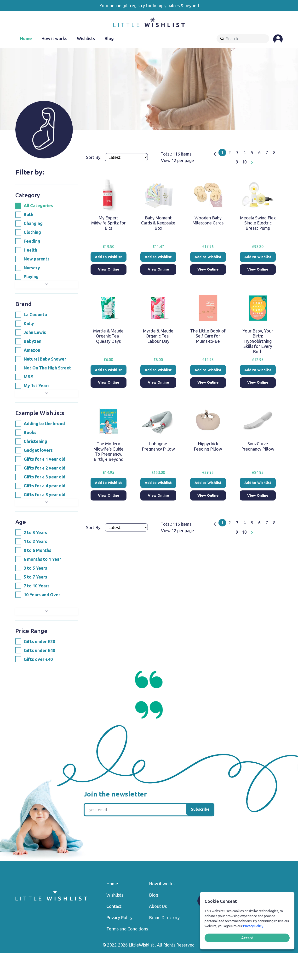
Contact (113, 906)
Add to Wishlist (108, 257)
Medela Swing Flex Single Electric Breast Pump (258, 222)
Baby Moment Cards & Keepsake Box (158, 222)
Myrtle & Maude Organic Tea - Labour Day (158, 336)
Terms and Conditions (127, 928)
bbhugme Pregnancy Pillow (158, 446)
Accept (247, 938)
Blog (109, 38)
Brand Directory (164, 917)
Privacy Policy (119, 917)
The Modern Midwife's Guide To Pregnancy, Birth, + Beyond (108, 451)
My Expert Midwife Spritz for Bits (108, 222)
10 (244, 161)
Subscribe (200, 809)
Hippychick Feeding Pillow (208, 446)
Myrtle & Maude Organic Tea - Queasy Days (108, 336)
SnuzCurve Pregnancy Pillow (257, 446)
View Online (108, 269)
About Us (158, 906)
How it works (54, 38)
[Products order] (126, 157)
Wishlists (86, 38)
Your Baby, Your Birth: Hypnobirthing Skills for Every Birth (257, 341)
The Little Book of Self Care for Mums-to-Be (208, 336)
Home (26, 38)
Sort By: (94, 157)
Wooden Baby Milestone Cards (208, 220)
